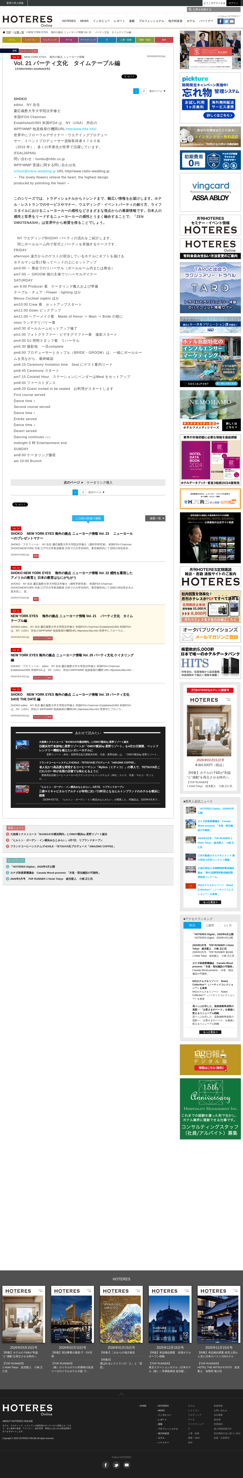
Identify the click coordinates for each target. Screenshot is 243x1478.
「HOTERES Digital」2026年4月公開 (32, 866)
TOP (8, 32)
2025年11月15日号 (219, 1347)
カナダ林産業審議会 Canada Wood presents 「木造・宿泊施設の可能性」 (55, 872)
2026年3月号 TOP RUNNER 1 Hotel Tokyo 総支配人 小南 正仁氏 (51, 878)
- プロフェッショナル (167, 1428)
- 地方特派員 (163, 1433)
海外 (164, 40)
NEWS (84, 21)
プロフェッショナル (151, 21)
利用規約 (218, 1424)
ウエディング (194, 1415)
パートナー (206, 21)
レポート (119, 21)
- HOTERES (163, 1406)
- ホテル (161, 1438)
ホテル (191, 21)
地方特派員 (175, 21)
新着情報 (218, 1406)
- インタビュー (164, 1415)
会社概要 (218, 1415)
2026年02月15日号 (72, 1347)
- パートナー (163, 1442)
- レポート (162, 1419)
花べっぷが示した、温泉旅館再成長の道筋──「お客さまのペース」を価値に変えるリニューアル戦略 (213, 1010)
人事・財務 (126, 40)
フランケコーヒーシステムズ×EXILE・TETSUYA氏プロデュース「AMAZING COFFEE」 (87, 762)
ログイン (233, 3)
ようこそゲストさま (214, 3)
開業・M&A (145, 40)
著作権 (217, 1419)
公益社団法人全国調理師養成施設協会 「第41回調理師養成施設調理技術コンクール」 (216, 873)
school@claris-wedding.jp (35, 171)
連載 (132, 21)
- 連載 (159, 1424)
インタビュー (101, 21)
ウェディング (49, 40)
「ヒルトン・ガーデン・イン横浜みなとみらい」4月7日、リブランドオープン (81, 787)
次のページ (155, 91)
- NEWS (161, 1410)
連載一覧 (155, 518)
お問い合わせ (220, 1410)
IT (107, 40)
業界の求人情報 (14, 3)
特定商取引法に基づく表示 (227, 1433)
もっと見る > (210, 902)
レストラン (30, 40)
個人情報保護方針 (223, 1428)
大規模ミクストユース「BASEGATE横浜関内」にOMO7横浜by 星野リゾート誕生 (84, 742)
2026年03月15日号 (23, 1347)
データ (69, 40)
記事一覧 (19, 32)
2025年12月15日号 (170, 1347)
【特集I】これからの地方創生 (117, 1352)
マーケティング (88, 40)
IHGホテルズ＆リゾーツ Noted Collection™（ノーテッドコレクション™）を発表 (216, 890)
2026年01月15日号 (121, 1347)
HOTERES (69, 21)
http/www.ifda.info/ (81, 129)
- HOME (143, 1406)
